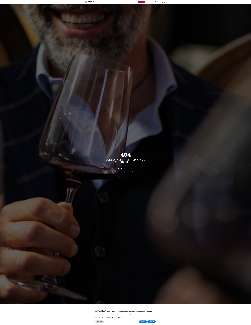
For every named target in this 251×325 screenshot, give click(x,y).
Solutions (110, 2)
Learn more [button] (99, 321)
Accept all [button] (151, 321)
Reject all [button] (143, 321)
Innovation (125, 2)
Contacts (141, 2)
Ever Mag (133, 2)
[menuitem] (162, 2)
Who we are (102, 2)
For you (117, 2)
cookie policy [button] (103, 310)
